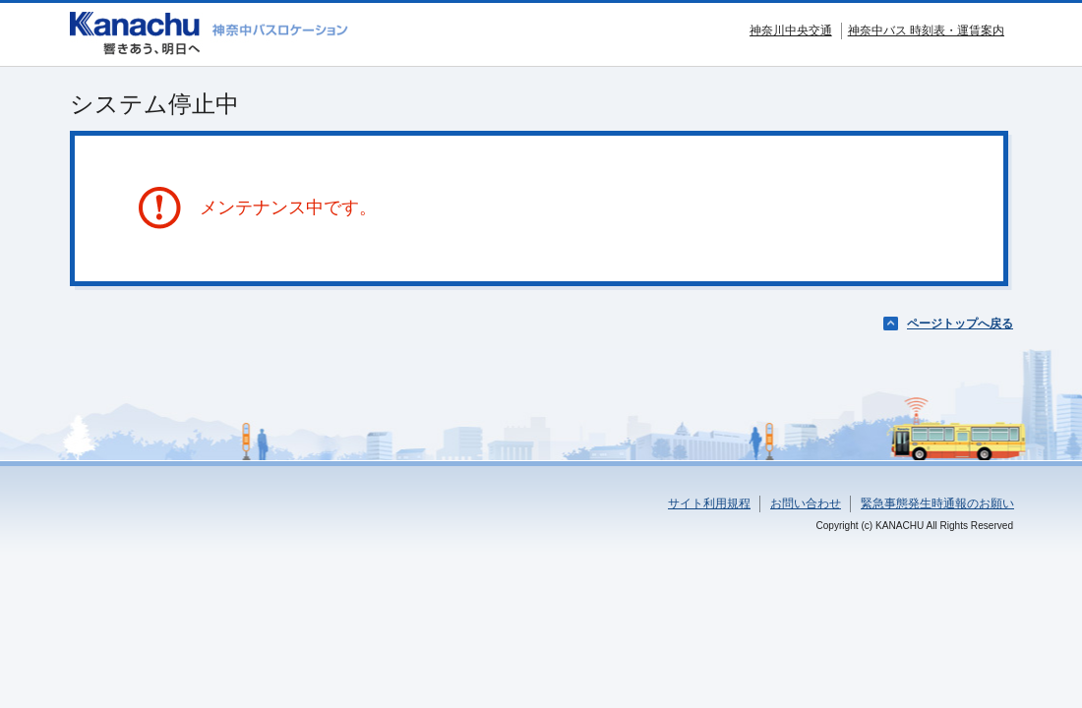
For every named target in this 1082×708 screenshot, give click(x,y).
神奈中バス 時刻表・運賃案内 (926, 30)
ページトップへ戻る (960, 323)
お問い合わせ (805, 503)
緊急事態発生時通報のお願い (937, 503)
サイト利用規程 (709, 503)
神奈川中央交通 (791, 30)
